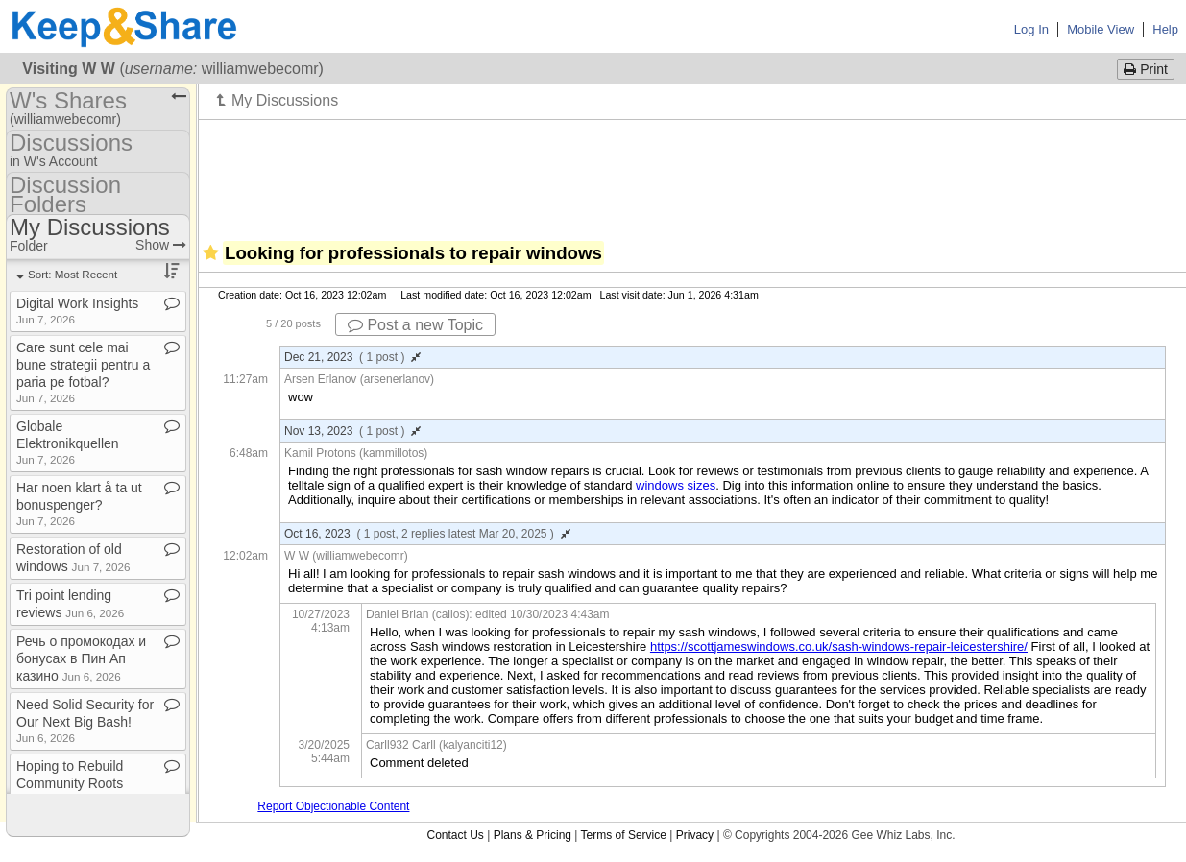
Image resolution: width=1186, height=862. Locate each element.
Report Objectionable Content (333, 806)
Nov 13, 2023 (352, 431)
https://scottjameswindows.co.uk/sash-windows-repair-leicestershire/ (839, 646)
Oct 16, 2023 (427, 533)
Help (1165, 29)
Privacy (695, 835)
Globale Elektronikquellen (67, 442)
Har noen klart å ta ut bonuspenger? (79, 503)
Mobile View (1100, 29)
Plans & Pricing (532, 835)
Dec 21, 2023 (352, 357)
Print (1146, 69)
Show (160, 244)
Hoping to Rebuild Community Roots (69, 781)
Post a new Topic (415, 325)
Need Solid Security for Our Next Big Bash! (85, 720)
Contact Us (454, 835)
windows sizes (675, 485)
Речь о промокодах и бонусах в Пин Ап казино (81, 658)
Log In (1031, 29)
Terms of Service (623, 835)
